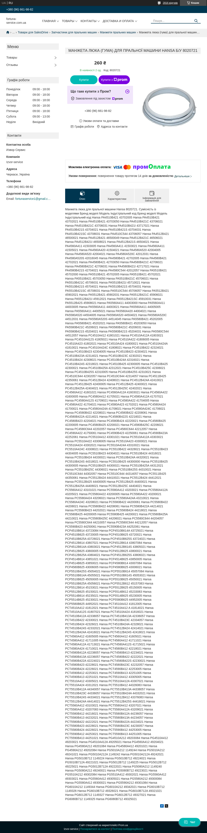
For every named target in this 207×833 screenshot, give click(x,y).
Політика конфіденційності (127, 829)
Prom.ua (123, 825)
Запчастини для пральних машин (74, 32)
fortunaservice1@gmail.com (33, 198)
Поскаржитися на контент (95, 829)
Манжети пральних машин (118, 32)
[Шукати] (196, 21)
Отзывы (12, 65)
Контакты (88, 21)
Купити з (114, 80)
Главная (48, 21)
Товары (68, 21)
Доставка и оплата (118, 21)
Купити (84, 79)
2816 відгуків (170, 2)
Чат (189, 822)
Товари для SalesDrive (33, 32)
